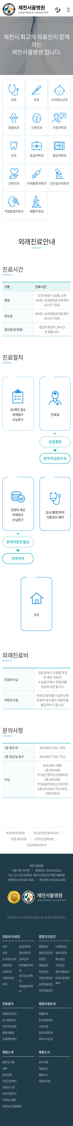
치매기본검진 (46, 978)
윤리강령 (7, 1075)
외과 (4, 953)
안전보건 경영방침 (11, 1106)
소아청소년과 (9, 959)
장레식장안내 (46, 1032)
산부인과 (23, 959)
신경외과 (7, 972)
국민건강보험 (9, 1026)
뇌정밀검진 (61, 946)
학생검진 (43, 972)
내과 (4, 946)
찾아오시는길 (46, 1039)
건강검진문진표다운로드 (46, 833)
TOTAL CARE (9, 1100)
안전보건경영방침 (44, 839)
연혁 (4, 1068)
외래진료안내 (9, 1014)
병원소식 (43, 1075)
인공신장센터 (9, 1081)
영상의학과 (25, 953)
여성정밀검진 (46, 990)
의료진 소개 (8, 1087)
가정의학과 (8, 978)
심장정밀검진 (46, 984)
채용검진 (43, 965)
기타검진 (60, 965)
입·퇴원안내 (8, 1020)
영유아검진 (61, 953)
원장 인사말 (8, 1062)
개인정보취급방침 (15, 833)
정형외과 (7, 965)
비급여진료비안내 (36, 845)
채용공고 (43, 1068)
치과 (4, 984)
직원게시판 (44, 1081)
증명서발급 (8, 1032)
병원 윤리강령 (18, 839)
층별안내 (43, 1014)
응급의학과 (25, 946)
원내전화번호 (46, 1020)
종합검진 (43, 946)
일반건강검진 (46, 953)
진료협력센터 (9, 1039)
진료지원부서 (9, 1093)
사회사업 (43, 1026)
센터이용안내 (62, 972)
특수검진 (60, 959)
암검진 (42, 959)
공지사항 (43, 1062)
